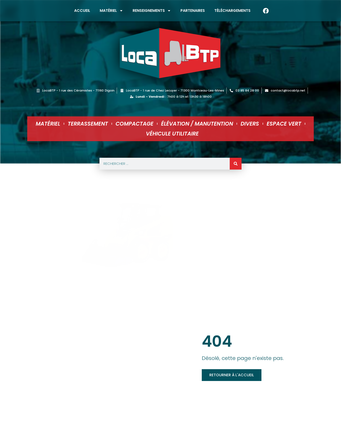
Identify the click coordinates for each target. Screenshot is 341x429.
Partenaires (192, 10)
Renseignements (152, 10)
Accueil (82, 10)
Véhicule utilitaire (172, 133)
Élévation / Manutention (197, 123)
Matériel (111, 10)
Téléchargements (232, 10)
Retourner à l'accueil (231, 375)
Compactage (134, 123)
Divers (250, 123)
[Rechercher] (236, 164)
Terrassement (88, 123)
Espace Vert (284, 123)
